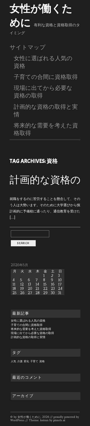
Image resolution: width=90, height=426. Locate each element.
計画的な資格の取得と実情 (46, 110)
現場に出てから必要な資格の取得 (43, 91)
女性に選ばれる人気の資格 (43, 62)
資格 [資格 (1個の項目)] (42, 361)
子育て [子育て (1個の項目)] (34, 361)
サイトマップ (28, 47)
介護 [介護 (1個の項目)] (20, 361)
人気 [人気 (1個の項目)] (13, 361)
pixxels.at (59, 420)
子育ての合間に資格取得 (46, 77)
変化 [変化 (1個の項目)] (26, 361)
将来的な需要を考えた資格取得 (46, 129)
